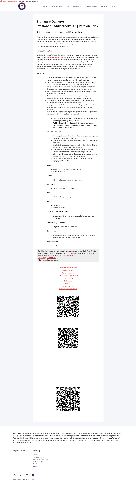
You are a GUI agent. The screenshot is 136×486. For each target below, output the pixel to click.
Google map (42, 258)
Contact (113, 6)
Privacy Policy (16, 479)
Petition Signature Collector (68, 268)
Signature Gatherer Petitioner (56, 57)
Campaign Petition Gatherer (68, 289)
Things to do (51, 258)
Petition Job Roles (56, 6)
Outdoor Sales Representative (68, 275)
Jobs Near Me (68, 286)
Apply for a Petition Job (74, 6)
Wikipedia (70, 255)
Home (45, 6)
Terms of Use (25, 479)
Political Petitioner (68, 278)
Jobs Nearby (68, 283)
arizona (2, 1)
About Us (104, 6)
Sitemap (33, 479)
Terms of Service (91, 6)
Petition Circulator (68, 270)
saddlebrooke (12, 1)
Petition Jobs (68, 281)
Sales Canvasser (68, 273)
